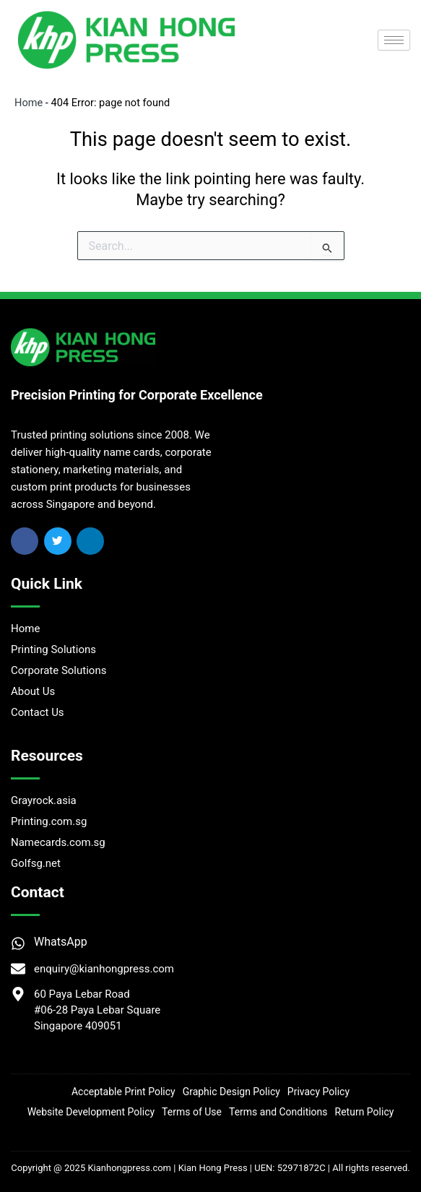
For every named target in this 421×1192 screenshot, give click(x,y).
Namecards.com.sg (58, 842)
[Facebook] (24, 541)
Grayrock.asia (44, 800)
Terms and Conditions (278, 1112)
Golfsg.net (36, 863)
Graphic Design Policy (231, 1091)
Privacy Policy (318, 1091)
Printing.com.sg (49, 821)
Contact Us (37, 712)
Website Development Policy (91, 1112)
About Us (33, 691)
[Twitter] (57, 541)
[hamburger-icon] (394, 40)
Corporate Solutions (58, 670)
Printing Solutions (53, 649)
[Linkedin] (90, 541)
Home (28, 102)
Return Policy (364, 1112)
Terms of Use (192, 1112)
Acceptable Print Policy (123, 1091)
